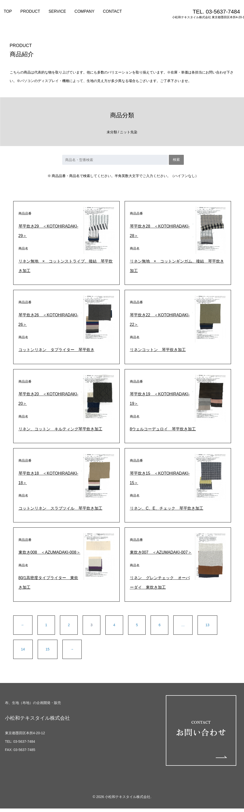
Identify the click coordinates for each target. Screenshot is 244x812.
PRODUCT (30, 11)
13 (208, 625)
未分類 (112, 132)
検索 (176, 160)
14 (23, 649)
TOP (8, 11)
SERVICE (57, 11)
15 (48, 649)
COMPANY (84, 11)
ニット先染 (128, 132)
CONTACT (112, 11)
